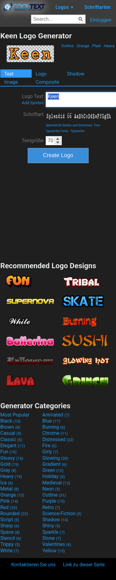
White (9, 551)
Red (8, 507)
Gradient (54, 464)
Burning (53, 427)
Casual (10, 433)
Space (10, 532)
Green (53, 470)
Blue (51, 421)
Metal (9, 489)
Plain (96, 46)
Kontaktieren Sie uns (33, 565)
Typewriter (78, 131)
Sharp (9, 526)
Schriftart (33, 114)
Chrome (55, 433)
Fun (8, 452)
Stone (51, 538)
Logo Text (33, 99)
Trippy (10, 544)
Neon (51, 489)
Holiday (53, 476)
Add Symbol (33, 102)
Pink (9, 501)
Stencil (10, 538)
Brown (10, 427)
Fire (49, 445)
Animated (55, 415)
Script (9, 519)
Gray (8, 470)
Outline (67, 46)
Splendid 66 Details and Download (69, 125)
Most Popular (15, 415)
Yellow (53, 551)
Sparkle (53, 532)
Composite (47, 82)
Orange (83, 46)
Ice (6, 483)
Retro (51, 507)
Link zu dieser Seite (84, 565)
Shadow (75, 74)
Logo (41, 74)
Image (11, 82)
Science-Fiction (62, 513)
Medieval (56, 483)
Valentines (56, 544)
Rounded (14, 513)
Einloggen (100, 20)
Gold (9, 464)
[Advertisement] (58, 211)
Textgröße (33, 140)
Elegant (12, 445)
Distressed (58, 439)
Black (10, 421)
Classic (11, 439)
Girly (50, 452)
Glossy (11, 458)
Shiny (51, 526)
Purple (53, 501)
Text (8, 74)
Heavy (109, 46)
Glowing (55, 458)
